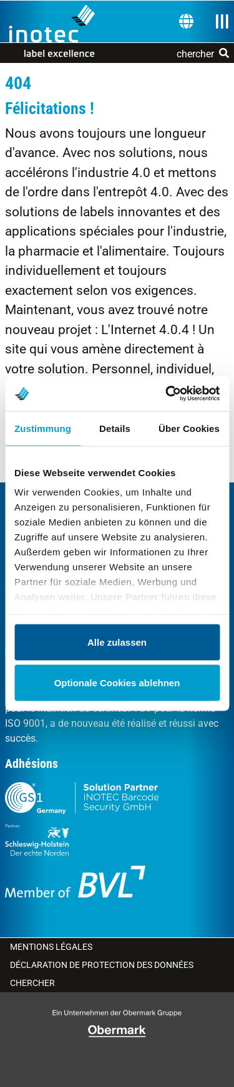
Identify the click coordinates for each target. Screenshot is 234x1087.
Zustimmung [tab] (42, 428)
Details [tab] (114, 428)
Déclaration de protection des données (101, 965)
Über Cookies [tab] (189, 428)
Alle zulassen (117, 641)
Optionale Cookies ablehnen (117, 683)
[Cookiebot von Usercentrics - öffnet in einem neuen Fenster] (167, 394)
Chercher (32, 983)
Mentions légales (51, 947)
